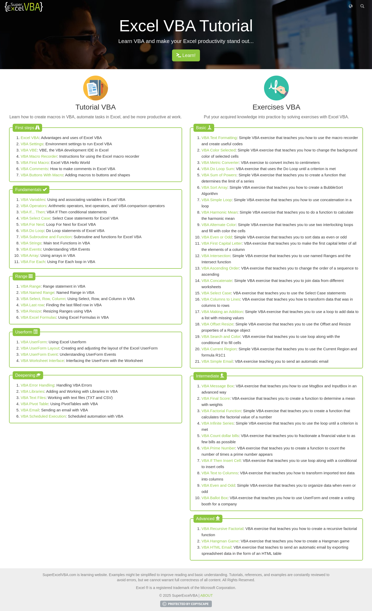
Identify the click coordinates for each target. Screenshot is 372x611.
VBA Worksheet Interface (42, 360)
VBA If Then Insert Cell (221, 460)
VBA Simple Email (217, 361)
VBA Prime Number (218, 448)
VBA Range (31, 286)
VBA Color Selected (219, 150)
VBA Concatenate (217, 280)
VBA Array (29, 255)
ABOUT (206, 595)
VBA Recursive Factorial (222, 528)
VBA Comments (34, 168)
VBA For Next (32, 224)
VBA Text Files (33, 397)
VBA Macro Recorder (39, 156)
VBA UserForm (34, 342)
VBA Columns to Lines (221, 299)
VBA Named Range (37, 292)
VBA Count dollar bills (220, 435)
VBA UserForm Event (39, 354)
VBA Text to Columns (220, 473)
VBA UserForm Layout (40, 348)
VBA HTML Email (216, 547)
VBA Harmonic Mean (219, 212)
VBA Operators (34, 205)
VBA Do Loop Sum (218, 168)
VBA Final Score (216, 398)
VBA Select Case (35, 218)
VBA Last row (32, 305)
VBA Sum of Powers (219, 175)
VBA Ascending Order (220, 268)
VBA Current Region (219, 349)
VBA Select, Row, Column (43, 298)
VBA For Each (33, 261)
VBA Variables (33, 199)
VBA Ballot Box (215, 498)
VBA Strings (31, 243)
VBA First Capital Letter (222, 243)
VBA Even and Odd (218, 485)
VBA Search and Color (221, 336)
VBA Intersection (216, 255)
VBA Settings (32, 144)
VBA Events (31, 249)
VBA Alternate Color (219, 224)
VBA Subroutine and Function (46, 237)
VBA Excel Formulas (38, 317)
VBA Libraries (32, 391)
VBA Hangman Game (220, 541)
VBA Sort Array (214, 187)
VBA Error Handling (37, 385)
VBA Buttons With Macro (42, 175)
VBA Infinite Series (218, 423)
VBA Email (30, 410)
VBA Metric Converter (220, 162)
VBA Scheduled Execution (43, 416)
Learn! (186, 55)
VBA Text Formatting (219, 137)
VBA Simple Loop (217, 200)
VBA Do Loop (32, 230)
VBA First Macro (35, 162)
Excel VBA (30, 137)
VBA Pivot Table (34, 404)
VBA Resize (31, 311)
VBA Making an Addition (222, 311)
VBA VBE (29, 150)
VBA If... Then (32, 212)
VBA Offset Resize (217, 324)
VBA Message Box (218, 386)
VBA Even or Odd (217, 237)
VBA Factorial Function (221, 411)
